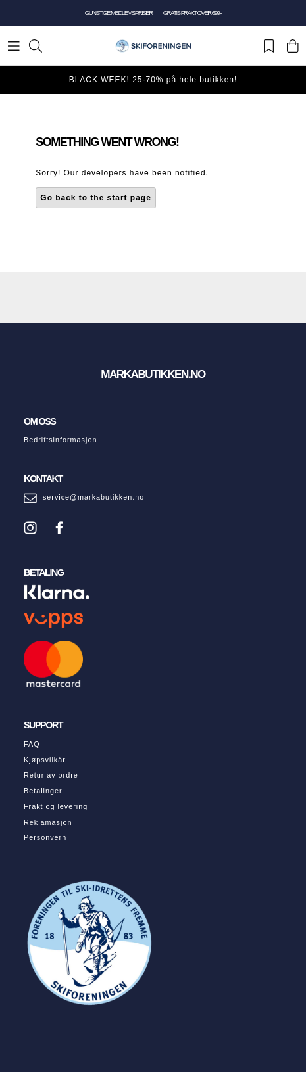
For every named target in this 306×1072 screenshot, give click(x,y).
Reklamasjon (48, 822)
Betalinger (43, 791)
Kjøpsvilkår (45, 760)
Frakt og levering (56, 806)
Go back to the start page (95, 197)
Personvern (45, 837)
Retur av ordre (51, 775)
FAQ (32, 744)
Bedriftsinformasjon (60, 440)
